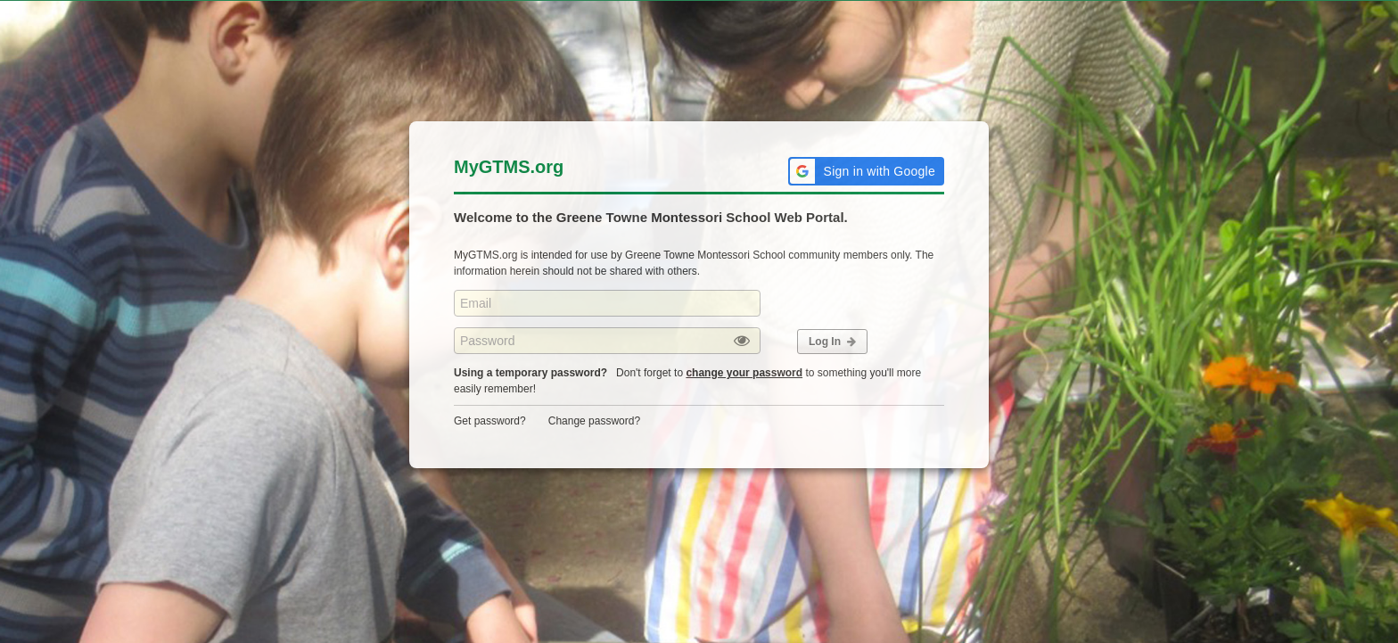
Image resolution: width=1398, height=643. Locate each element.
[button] (866, 171)
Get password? (490, 421)
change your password (744, 373)
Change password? (594, 421)
